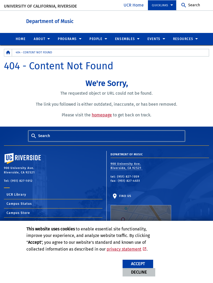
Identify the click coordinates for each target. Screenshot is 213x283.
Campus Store (18, 212)
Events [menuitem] (153, 39)
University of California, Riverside (40, 6)
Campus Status (19, 203)
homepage (102, 114)
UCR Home (134, 5)
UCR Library (16, 194)
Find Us (141, 210)
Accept (138, 263)
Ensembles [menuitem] (125, 39)
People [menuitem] (95, 39)
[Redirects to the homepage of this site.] (8, 52)
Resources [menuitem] (183, 39)
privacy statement (124, 249)
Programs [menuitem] (67, 39)
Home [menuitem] (20, 39)
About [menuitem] (39, 39)
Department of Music (78, 21)
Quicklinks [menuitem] (160, 5)
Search (194, 5)
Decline (139, 272)
